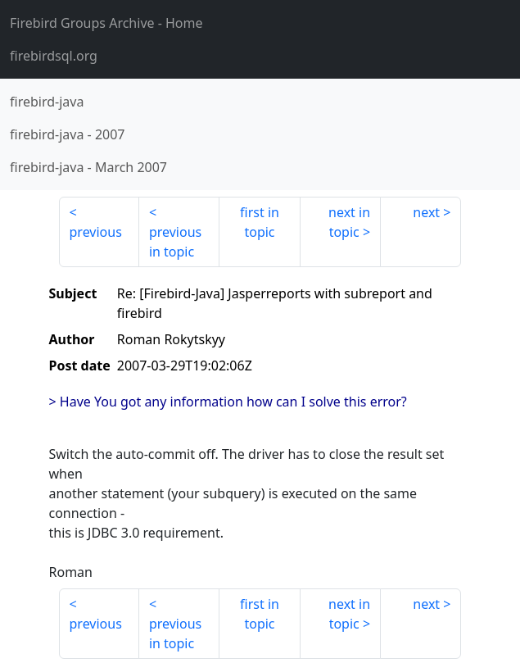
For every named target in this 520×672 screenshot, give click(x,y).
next (426, 212)
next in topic (349, 222)
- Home (106, 23)
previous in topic (175, 242)
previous (96, 232)
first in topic (259, 222)
